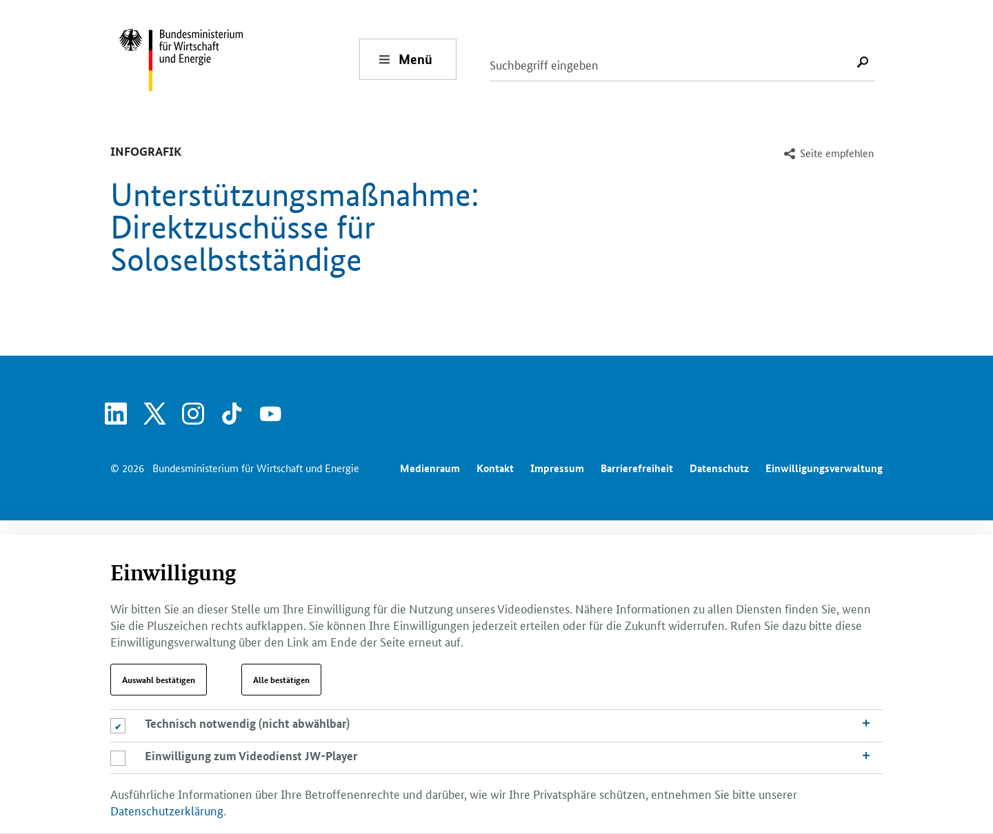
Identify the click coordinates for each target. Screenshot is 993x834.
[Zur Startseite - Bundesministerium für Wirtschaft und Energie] (238, 58)
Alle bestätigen (281, 679)
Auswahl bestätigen (158, 679)
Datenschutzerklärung (166, 810)
